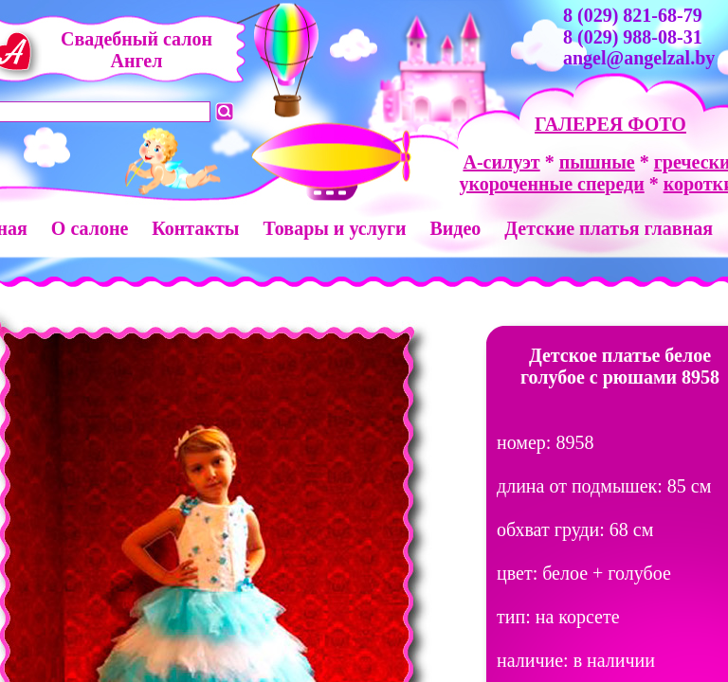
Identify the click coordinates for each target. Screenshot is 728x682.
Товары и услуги (334, 228)
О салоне (89, 228)
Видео (455, 228)
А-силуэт (501, 162)
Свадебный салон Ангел (136, 49)
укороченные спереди (551, 183)
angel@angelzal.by (639, 57)
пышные (597, 162)
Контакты (195, 228)
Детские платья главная (608, 228)
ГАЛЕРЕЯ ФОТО (610, 124)
